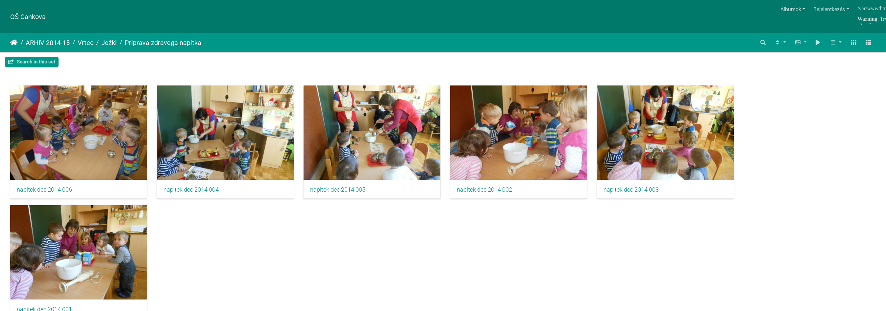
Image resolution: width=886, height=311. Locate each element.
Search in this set (31, 62)
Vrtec (85, 43)
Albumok (790, 9)
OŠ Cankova (28, 17)
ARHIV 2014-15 (48, 43)
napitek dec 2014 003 (645, 192)
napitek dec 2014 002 (495, 192)
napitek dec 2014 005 (345, 192)
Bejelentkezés (829, 9)
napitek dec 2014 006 (44, 192)
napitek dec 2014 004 (194, 192)
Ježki (109, 43)
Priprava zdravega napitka (163, 43)
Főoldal (14, 43)
